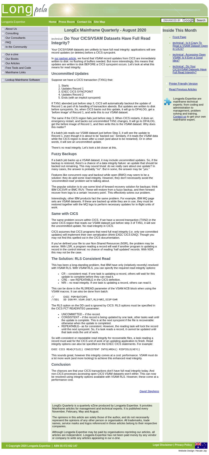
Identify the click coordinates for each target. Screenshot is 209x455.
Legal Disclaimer (163, 447)
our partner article (65, 58)
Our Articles (13, 63)
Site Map (99, 21)
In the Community (16, 46)
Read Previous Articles (183, 89)
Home (53, 21)
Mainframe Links (16, 72)
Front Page (179, 37)
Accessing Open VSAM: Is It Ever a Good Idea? (189, 57)
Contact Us (84, 21)
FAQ (8, 42)
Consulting (12, 33)
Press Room (67, 21)
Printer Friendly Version (183, 83)
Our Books (12, 58)
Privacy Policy (183, 447)
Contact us (179, 116)
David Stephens (149, 393)
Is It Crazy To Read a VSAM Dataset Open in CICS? (190, 45)
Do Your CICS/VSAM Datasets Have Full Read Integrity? (190, 69)
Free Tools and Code (18, 67)
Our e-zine (12, 54)
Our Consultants (15, 37)
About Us (11, 28)
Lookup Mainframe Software (23, 79)
